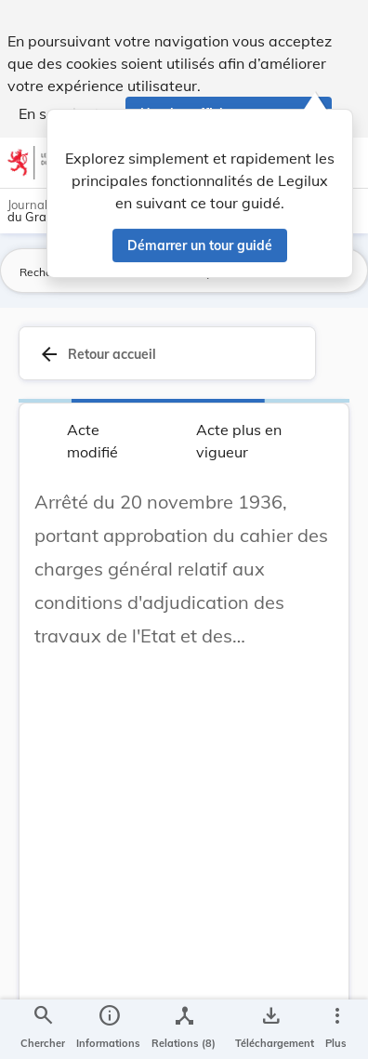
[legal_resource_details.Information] (108, 1029)
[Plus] (336, 1029)
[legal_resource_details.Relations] (183, 1029)
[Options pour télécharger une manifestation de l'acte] (271, 1029)
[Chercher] (42, 1029)
